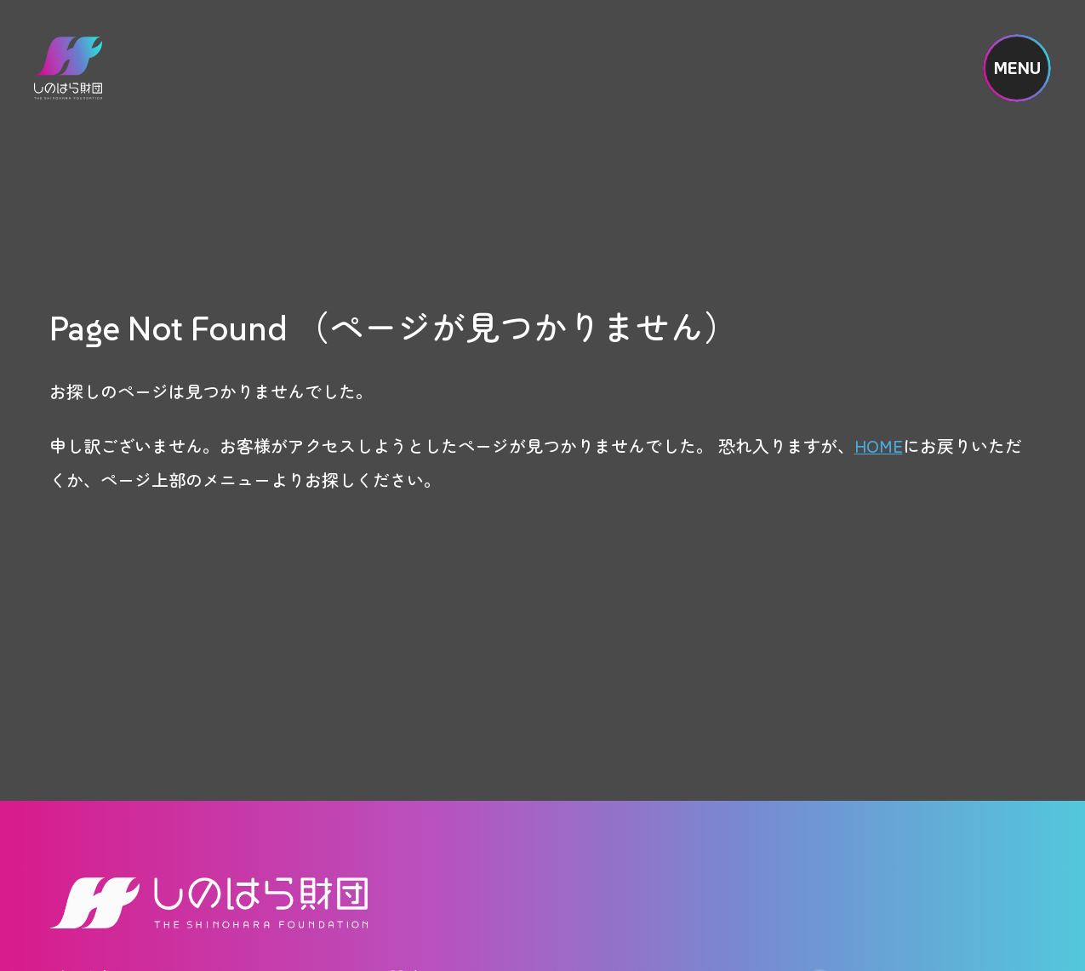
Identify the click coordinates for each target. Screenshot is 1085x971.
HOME (878, 445)
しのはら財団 (68, 68)
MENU (1017, 68)
